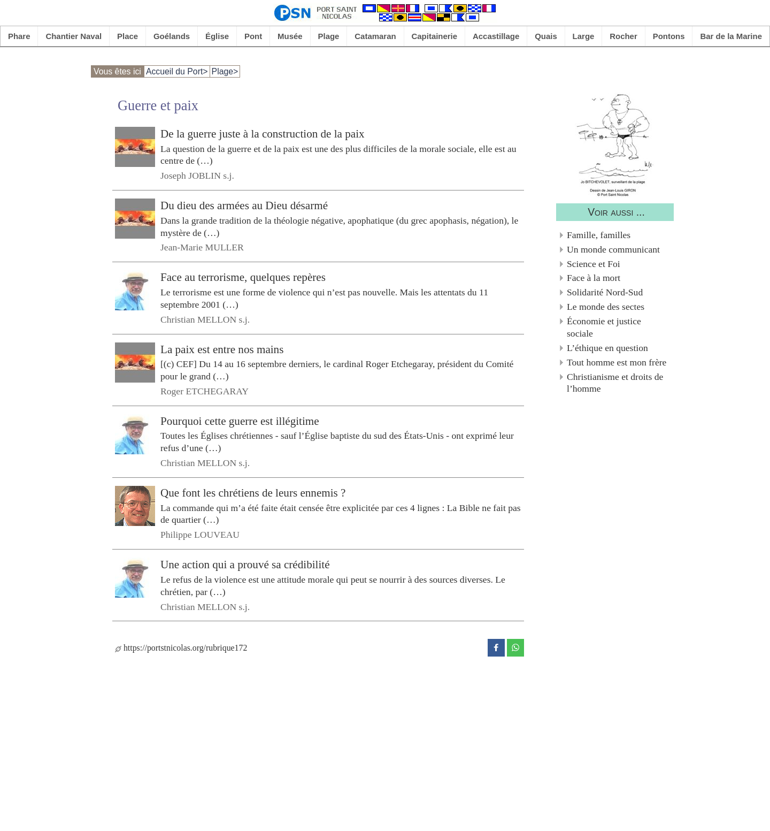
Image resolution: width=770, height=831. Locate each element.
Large (584, 36)
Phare (19, 36)
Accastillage (496, 36)
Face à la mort (593, 277)
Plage (329, 36)
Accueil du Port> (177, 71)
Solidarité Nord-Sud (605, 292)
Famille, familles (598, 235)
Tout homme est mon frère (616, 362)
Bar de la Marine (731, 36)
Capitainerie (435, 36)
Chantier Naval (73, 36)
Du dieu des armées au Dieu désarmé (244, 205)
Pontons (669, 36)
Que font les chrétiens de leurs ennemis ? (252, 492)
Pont (253, 36)
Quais (546, 36)
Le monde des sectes (605, 306)
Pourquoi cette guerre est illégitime (239, 421)
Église (217, 36)
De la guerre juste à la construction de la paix (262, 133)
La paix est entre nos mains (221, 348)
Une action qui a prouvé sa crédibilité (245, 564)
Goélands (171, 36)
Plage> (225, 71)
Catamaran (375, 36)
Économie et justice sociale (604, 327)
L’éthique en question (607, 347)
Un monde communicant (613, 249)
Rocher (623, 36)
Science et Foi (593, 263)
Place (127, 36)
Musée (290, 36)
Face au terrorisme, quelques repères (243, 277)
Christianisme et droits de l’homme (615, 382)
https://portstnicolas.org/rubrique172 (181, 647)
